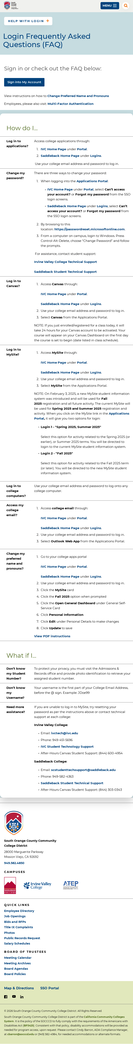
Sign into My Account (24, 82)
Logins (95, 156)
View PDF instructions (52, 636)
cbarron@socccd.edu (20, 1034)
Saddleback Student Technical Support (72, 783)
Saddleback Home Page (60, 156)
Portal (82, 149)
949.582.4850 (14, 863)
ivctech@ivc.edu (64, 733)
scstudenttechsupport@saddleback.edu (83, 770)
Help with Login (26, 21)
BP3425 (29, 1025)
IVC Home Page (53, 149)
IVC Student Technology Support (67, 746)
